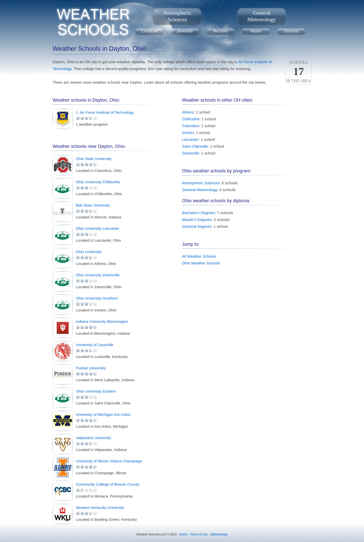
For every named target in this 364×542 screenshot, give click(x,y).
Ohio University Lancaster (97, 228)
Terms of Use (199, 534)
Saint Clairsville (195, 146)
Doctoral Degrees (197, 226)
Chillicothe (190, 119)
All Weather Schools (199, 256)
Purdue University (91, 368)
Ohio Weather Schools (201, 263)
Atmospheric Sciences (200, 183)
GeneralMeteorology (261, 16)
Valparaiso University (93, 438)
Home (183, 534)
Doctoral (291, 31)
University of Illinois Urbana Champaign (109, 461)
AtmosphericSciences (177, 16)
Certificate (149, 31)
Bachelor (220, 31)
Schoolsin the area (298, 71)
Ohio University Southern (97, 298)
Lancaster (190, 139)
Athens (188, 112)
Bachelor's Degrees (198, 213)
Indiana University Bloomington (102, 321)
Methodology (219, 534)
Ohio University (89, 252)
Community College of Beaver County (107, 484)
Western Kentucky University (100, 507)
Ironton (188, 132)
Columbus (190, 126)
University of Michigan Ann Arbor (103, 414)
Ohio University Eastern (96, 391)
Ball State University (93, 205)
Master (255, 31)
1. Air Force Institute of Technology (105, 112)
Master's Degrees (197, 219)
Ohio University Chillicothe (98, 182)
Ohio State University (93, 158)
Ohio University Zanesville (98, 275)
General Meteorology (199, 190)
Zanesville (190, 153)
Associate (185, 31)
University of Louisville (94, 345)
